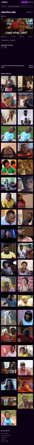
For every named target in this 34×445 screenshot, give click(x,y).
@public (4, 16)
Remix (13, 36)
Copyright (3, 439)
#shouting (12, 40)
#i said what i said (5, 40)
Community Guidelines (6, 435)
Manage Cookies (4, 441)
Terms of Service (5, 433)
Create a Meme (24, 2)
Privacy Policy (4, 437)
